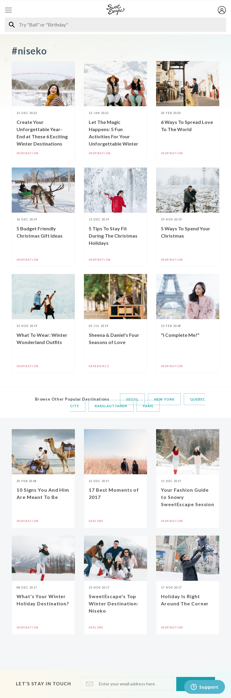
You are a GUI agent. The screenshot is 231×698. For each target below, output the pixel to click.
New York (164, 399)
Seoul (132, 399)
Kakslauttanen (111, 406)
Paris (148, 406)
